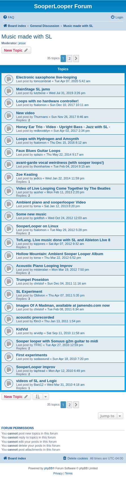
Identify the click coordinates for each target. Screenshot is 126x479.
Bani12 (38, 384)
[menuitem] (8, 17)
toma (37, 206)
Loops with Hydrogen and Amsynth (47, 139)
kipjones (39, 243)
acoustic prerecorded (35, 317)
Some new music (31, 214)
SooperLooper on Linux (37, 226)
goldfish (39, 218)
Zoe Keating (26, 174)
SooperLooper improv (35, 367)
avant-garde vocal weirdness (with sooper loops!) (60, 162)
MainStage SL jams (33, 89)
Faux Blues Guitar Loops (38, 151)
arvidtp (38, 333)
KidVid (22, 329)
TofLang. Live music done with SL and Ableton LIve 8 (63, 240)
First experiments (31, 355)
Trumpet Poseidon (32, 279)
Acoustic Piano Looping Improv (44, 266)
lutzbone (40, 93)
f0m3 (37, 321)
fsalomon (40, 105)
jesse (22, 43)
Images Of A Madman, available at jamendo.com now (63, 305)
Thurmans (41, 116)
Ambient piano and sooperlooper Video (51, 202)
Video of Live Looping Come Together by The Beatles (63, 188)
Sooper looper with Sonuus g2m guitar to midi (57, 341)
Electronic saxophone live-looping (46, 77)
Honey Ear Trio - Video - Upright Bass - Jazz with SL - (63, 127)
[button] (76, 58)
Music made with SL (26, 36)
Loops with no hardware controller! (47, 101)
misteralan (41, 269)
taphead (39, 370)
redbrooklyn (42, 130)
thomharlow (42, 166)
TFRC (38, 345)
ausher (38, 192)
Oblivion (39, 295)
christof (39, 283)
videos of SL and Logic (36, 381)
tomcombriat (42, 81)
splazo (38, 154)
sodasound (41, 359)
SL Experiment (29, 291)
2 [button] (70, 58)
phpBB (48, 468)
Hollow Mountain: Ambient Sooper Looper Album (59, 254)
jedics (38, 178)
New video (25, 113)
